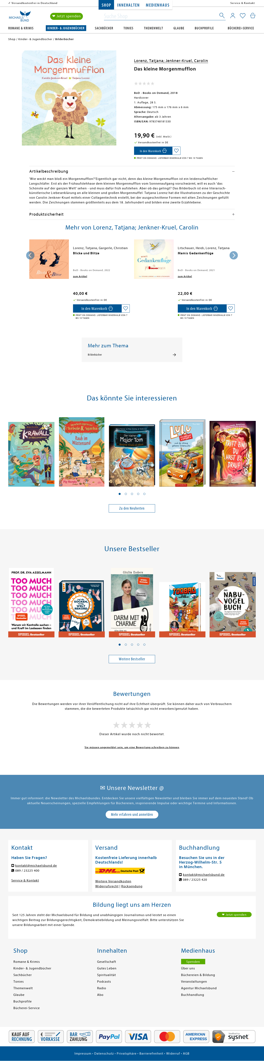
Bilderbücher (95, 354)
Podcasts (104, 981)
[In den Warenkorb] (153, 151)
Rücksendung (132, 886)
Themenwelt (153, 28)
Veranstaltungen (194, 981)
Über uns (188, 968)
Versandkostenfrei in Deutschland (35, 3)
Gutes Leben (107, 968)
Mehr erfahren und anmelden (132, 814)
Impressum (82, 1053)
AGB (186, 1053)
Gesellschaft (106, 962)
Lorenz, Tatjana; (150, 60)
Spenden (193, 962)
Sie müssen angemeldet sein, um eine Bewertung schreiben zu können (132, 747)
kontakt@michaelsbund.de (36, 865)
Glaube (178, 28)
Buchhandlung (192, 995)
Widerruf (173, 1053)
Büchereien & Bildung (198, 975)
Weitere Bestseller (132, 659)
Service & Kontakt (242, 3)
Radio (101, 988)
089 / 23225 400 (27, 870)
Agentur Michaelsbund (199, 988)
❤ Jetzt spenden (66, 16)
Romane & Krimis (21, 28)
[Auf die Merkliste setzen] (176, 151)
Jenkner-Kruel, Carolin (187, 60)
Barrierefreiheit (151, 1053)
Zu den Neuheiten (132, 508)
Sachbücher (104, 28)
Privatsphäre (127, 1053)
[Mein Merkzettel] (243, 16)
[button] (120, 494)
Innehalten (128, 5)
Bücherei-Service (241, 28)
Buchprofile (204, 28)
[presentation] (30, 255)
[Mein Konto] (233, 15)
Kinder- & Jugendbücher (66, 28)
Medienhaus (157, 5)
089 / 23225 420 (195, 880)
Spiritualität (106, 975)
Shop (106, 5)
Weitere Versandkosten (113, 881)
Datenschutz (104, 1053)
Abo (100, 995)
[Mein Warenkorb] (253, 15)
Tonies (128, 28)
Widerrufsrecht (107, 886)
